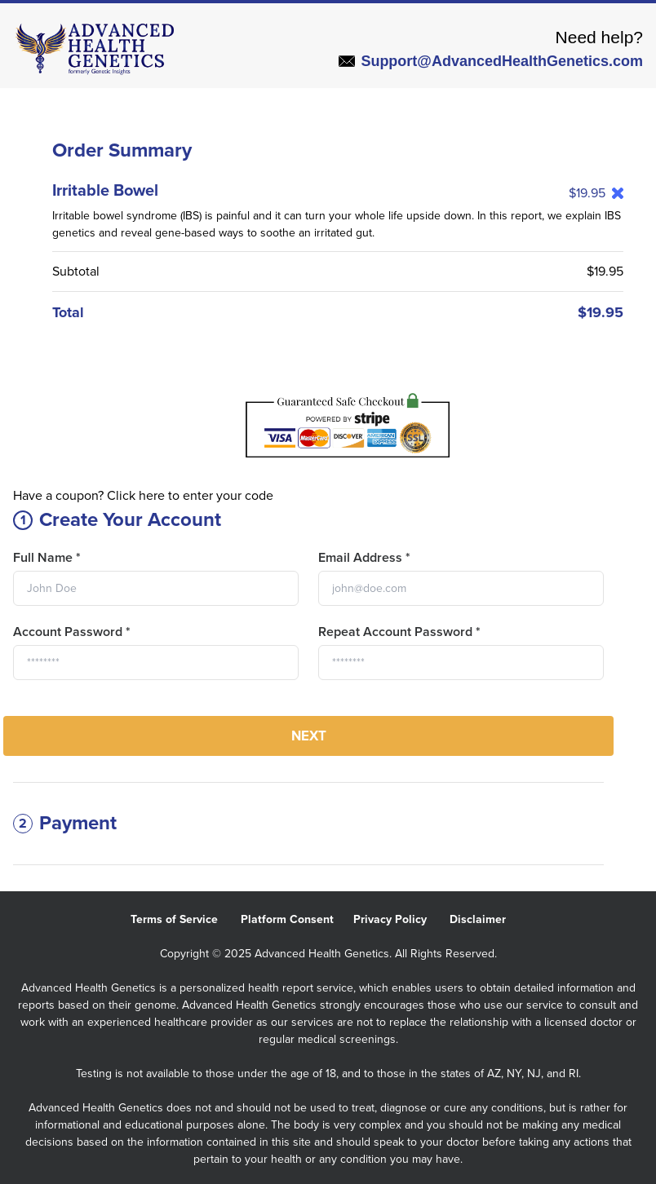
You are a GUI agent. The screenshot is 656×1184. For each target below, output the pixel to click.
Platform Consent (297, 919)
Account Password (72, 632)
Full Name (47, 558)
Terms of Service (186, 919)
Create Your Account (117, 520)
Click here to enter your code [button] (190, 496)
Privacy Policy (401, 919)
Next (308, 735)
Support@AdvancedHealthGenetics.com (491, 61)
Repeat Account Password (399, 632)
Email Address (364, 558)
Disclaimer (487, 919)
